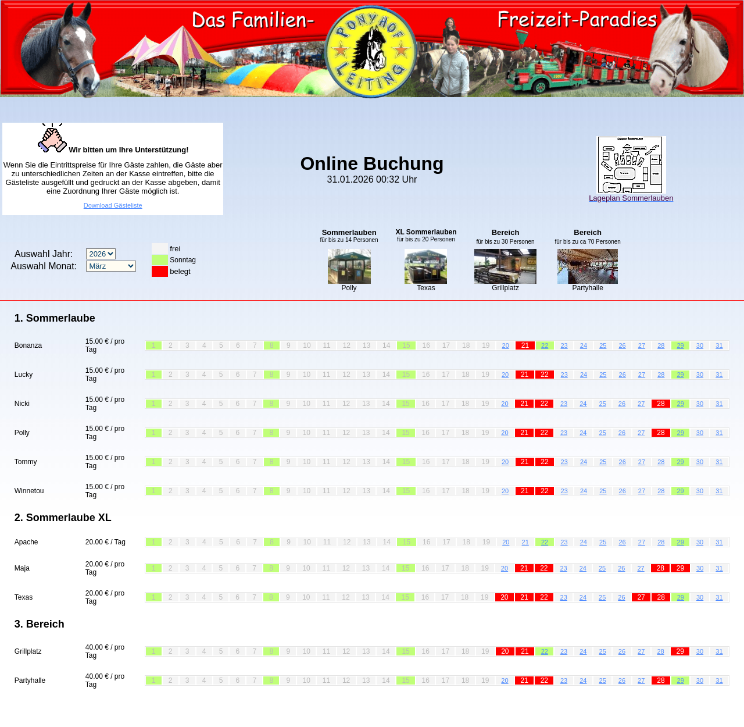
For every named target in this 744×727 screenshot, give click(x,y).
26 (621, 345)
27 (641, 345)
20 (505, 345)
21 (525, 542)
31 (719, 345)
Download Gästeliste (113, 205)
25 (602, 345)
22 (544, 345)
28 (660, 345)
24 (583, 345)
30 (699, 345)
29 (680, 345)
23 (563, 345)
